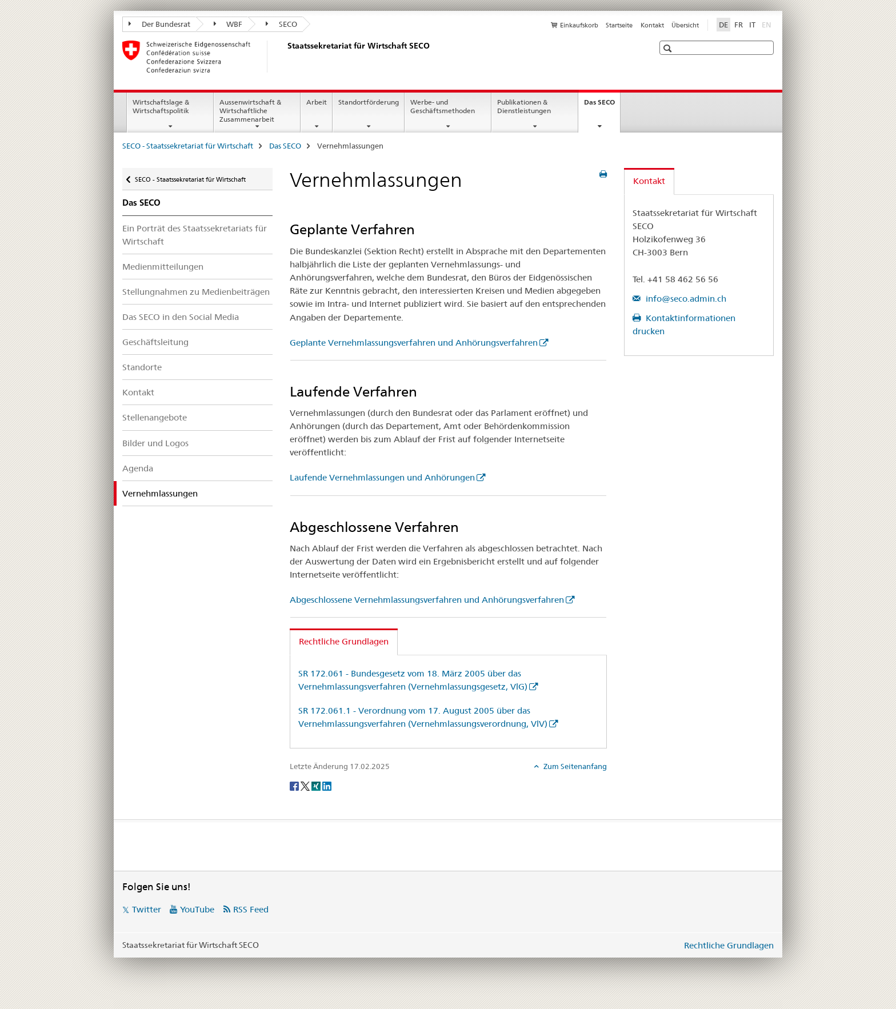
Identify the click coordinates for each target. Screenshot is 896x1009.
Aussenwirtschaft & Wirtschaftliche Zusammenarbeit (250, 110)
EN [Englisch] (768, 24)
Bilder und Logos (155, 443)
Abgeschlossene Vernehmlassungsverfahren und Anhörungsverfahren (427, 599)
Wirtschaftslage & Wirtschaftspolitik (161, 106)
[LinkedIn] (326, 785)
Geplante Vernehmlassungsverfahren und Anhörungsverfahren (414, 342)
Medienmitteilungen (162, 266)
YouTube (197, 909)
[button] (669, 48)
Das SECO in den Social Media (180, 316)
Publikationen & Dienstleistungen (524, 106)
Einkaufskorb (579, 25)
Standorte (142, 367)
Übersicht (685, 25)
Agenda (137, 468)
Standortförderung (368, 102)
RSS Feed (251, 909)
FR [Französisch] (738, 24)
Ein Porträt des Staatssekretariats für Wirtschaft (194, 235)
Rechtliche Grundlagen (729, 945)
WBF (228, 24)
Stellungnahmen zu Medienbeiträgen (196, 291)
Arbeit (316, 102)
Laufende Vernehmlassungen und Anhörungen (382, 477)
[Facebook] (295, 785)
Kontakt (652, 25)
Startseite (619, 25)
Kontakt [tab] (649, 180)
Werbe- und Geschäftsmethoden (442, 106)
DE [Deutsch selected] (723, 24)
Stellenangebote (154, 417)
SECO (281, 24)
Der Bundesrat (159, 24)
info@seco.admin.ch (684, 298)
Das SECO (602, 105)
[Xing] (316, 785)
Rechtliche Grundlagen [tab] (344, 641)
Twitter (146, 909)
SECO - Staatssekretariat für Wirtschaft (187, 145)
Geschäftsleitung (155, 342)
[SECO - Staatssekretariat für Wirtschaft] (285, 57)
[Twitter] (306, 785)
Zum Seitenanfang (574, 766)
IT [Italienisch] (752, 24)
